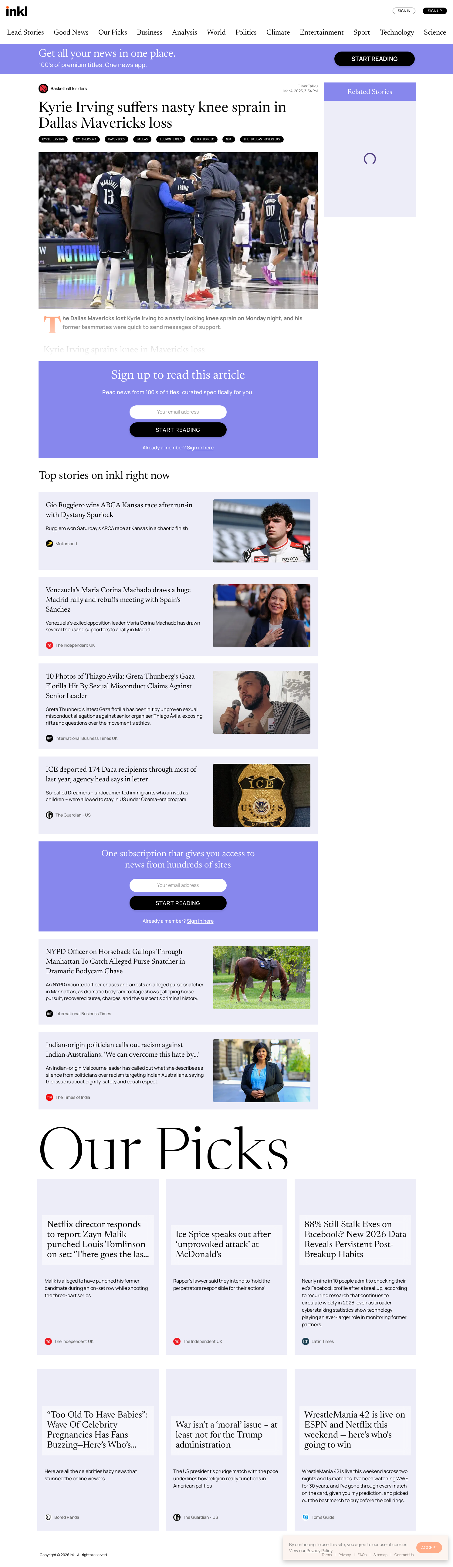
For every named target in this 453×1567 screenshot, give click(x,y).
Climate (278, 32)
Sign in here (200, 447)
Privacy (345, 1554)
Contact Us (404, 1554)
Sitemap (380, 1554)
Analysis (184, 32)
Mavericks (116, 139)
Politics (246, 32)
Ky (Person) (86, 139)
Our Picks (112, 32)
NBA (229, 139)
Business (149, 32)
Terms (327, 1554)
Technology (397, 32)
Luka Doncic (204, 139)
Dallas (142, 139)
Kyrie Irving (53, 139)
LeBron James (171, 139)
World (216, 32)
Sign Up (435, 10)
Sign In (404, 10)
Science (435, 32)
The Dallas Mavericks (262, 139)
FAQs (362, 1554)
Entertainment (322, 32)
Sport (361, 32)
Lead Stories (25, 32)
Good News (71, 32)
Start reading (374, 59)
